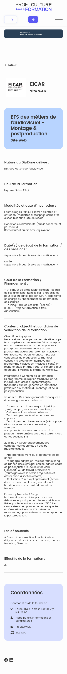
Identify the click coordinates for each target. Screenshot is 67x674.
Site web (38, 91)
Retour (10, 65)
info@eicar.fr (25, 627)
